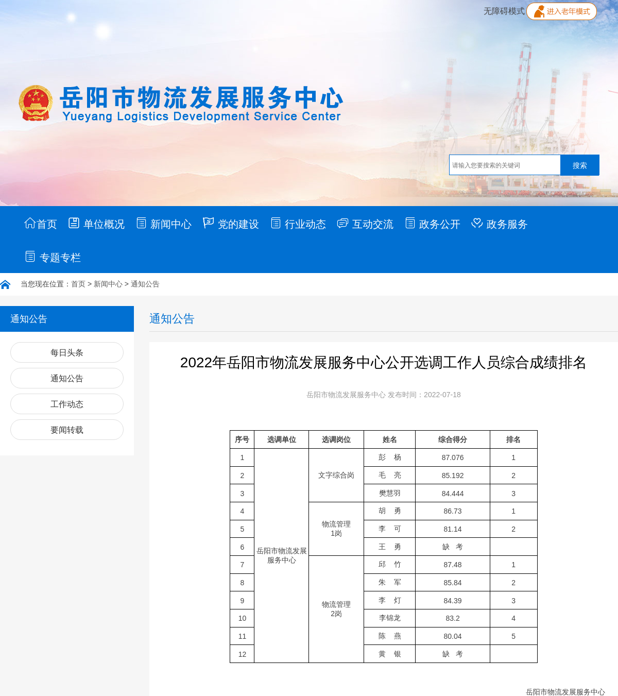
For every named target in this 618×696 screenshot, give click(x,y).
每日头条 (66, 352)
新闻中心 (163, 223)
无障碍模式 (504, 11)
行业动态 (298, 223)
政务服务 (499, 223)
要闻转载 (66, 430)
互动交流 (364, 223)
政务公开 (432, 223)
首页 (40, 223)
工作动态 (66, 404)
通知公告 (145, 284)
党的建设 (230, 223)
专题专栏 (52, 256)
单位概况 (96, 223)
